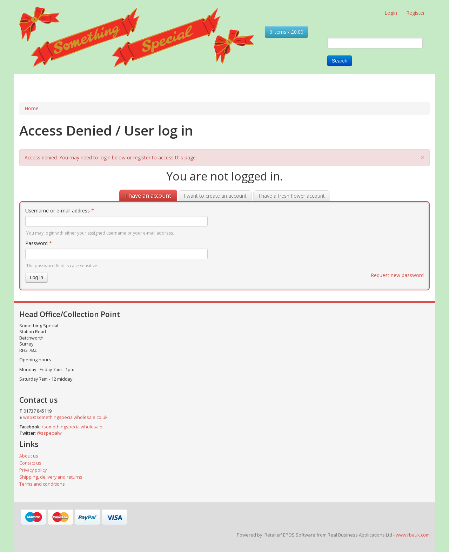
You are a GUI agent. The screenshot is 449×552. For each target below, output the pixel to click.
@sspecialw (49, 433)
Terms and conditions (42, 484)
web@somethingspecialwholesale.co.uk (65, 417)
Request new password (397, 275)
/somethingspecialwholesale (72, 427)
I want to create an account (215, 195)
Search (339, 61)
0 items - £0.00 (286, 31)
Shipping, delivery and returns (50, 477)
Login (390, 12)
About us (28, 456)
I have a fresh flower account (292, 195)
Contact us (30, 463)
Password (38, 243)
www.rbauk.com (413, 535)
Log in (36, 277)
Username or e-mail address (59, 210)
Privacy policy (33, 470)
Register (415, 12)
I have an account (148, 195)
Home (32, 108)
